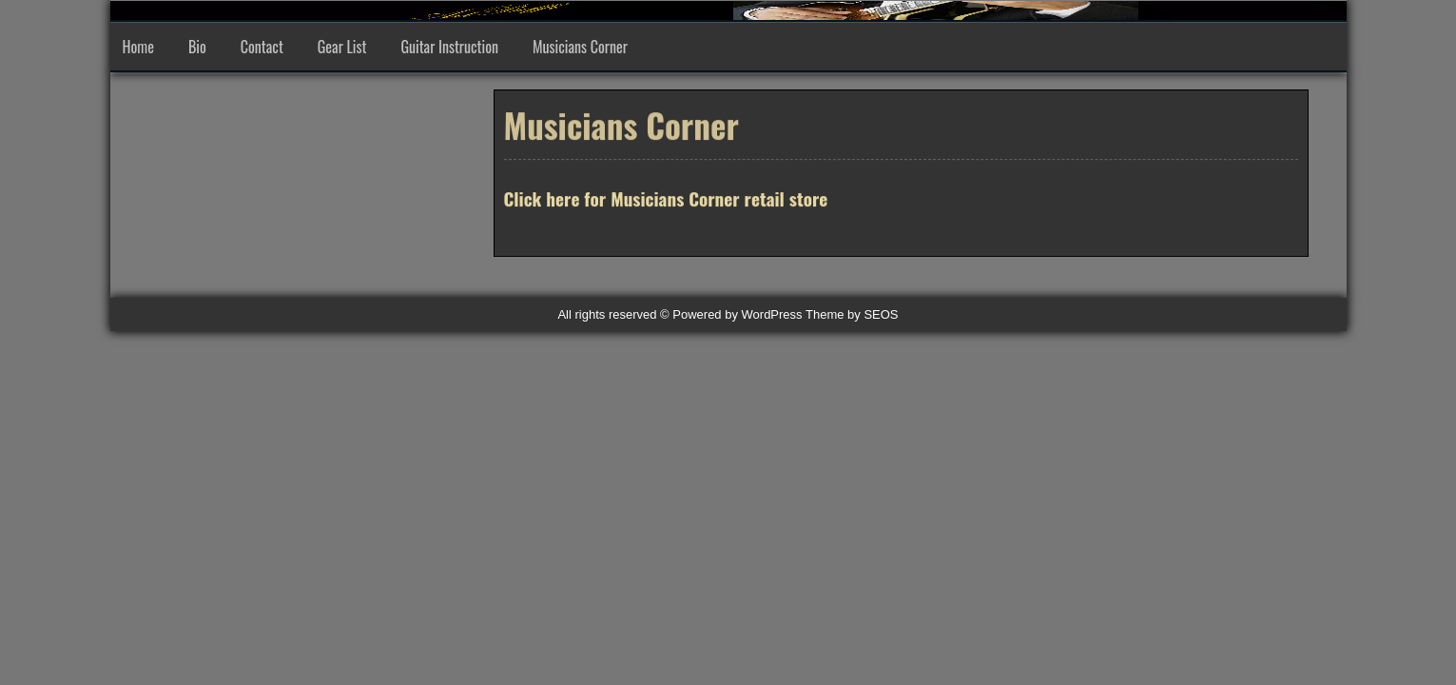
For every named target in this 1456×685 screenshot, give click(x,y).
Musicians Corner (580, 46)
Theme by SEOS (852, 314)
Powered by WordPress (737, 314)
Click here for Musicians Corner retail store (666, 199)
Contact (262, 46)
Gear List (342, 46)
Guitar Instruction (449, 46)
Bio (197, 46)
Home (138, 46)
